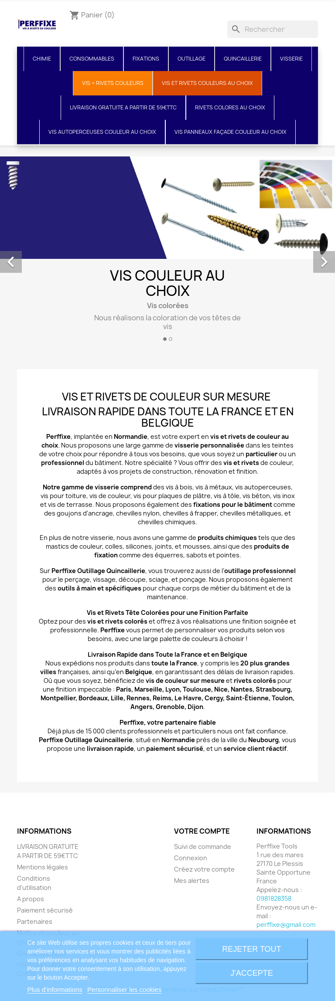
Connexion (190, 858)
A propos (30, 899)
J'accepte (251, 973)
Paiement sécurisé (45, 910)
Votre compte (202, 831)
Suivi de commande (202, 846)
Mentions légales (42, 867)
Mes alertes (191, 880)
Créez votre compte (204, 869)
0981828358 (273, 898)
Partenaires (34, 921)
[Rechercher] (272, 29)
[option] (167, 252)
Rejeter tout (251, 949)
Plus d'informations (54, 989)
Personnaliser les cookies (124, 989)
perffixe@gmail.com (285, 924)
